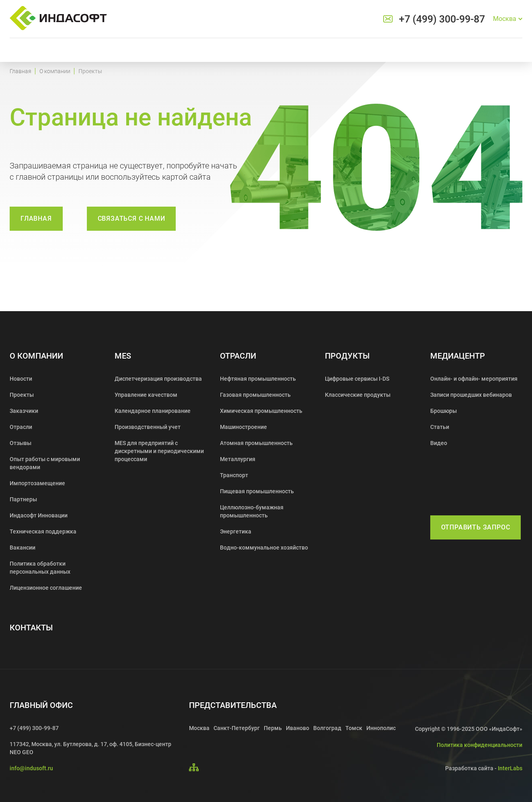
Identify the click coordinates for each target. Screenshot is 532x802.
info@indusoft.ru (31, 768)
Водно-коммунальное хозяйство (264, 547)
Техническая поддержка (43, 531)
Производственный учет (148, 427)
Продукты (347, 356)
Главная (20, 71)
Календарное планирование (153, 411)
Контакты (31, 627)
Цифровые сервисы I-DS (357, 378)
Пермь (273, 728)
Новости (21, 378)
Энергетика (235, 531)
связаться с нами (131, 218)
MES (123, 356)
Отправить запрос (475, 527)
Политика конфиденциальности (479, 745)
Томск (353, 728)
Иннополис (381, 728)
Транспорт (234, 475)
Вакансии (22, 547)
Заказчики (24, 411)
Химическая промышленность (261, 411)
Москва (199, 728)
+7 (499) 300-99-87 (442, 19)
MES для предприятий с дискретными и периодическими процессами (159, 451)
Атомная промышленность (256, 443)
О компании (54, 71)
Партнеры (23, 499)
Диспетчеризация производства (158, 378)
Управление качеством (146, 395)
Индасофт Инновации (39, 515)
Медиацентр (457, 356)
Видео (438, 443)
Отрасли (21, 427)
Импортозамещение (37, 483)
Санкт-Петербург (237, 728)
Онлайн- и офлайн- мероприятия (474, 378)
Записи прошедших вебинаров (471, 395)
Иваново (297, 728)
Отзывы (20, 443)
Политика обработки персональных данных (40, 567)
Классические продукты (357, 395)
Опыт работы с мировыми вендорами (45, 463)
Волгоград (327, 728)
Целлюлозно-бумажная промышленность (251, 511)
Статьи (439, 427)
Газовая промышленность (255, 395)
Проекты (22, 395)
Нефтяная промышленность (258, 378)
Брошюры (443, 411)
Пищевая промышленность (257, 491)
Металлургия (237, 459)
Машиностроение (243, 427)
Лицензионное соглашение (46, 588)
